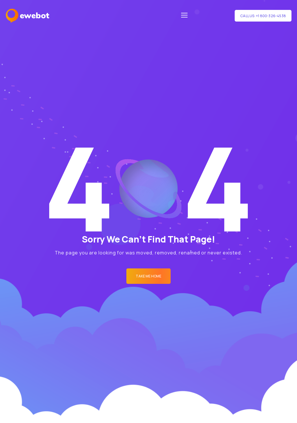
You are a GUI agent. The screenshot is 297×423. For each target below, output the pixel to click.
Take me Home (148, 276)
